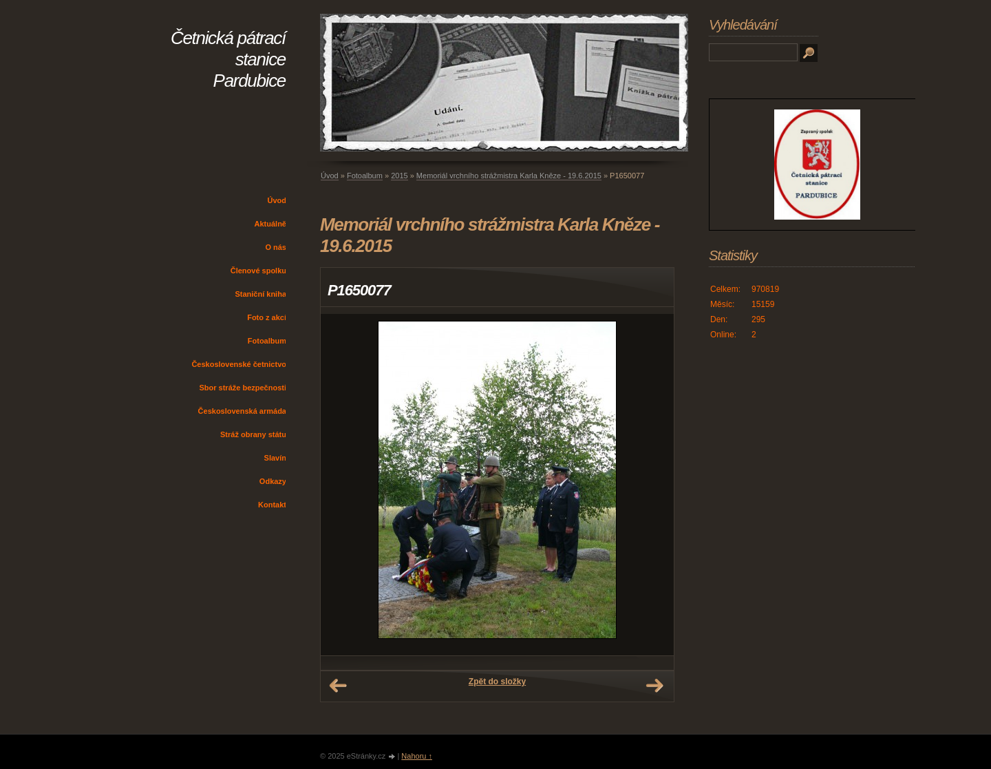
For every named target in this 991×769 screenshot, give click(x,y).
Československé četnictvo (238, 364)
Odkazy (272, 481)
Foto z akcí (266, 317)
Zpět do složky (497, 681)
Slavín (275, 458)
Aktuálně (270, 224)
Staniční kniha (260, 294)
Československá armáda (242, 411)
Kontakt (272, 505)
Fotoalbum (267, 341)
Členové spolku (258, 270)
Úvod (277, 200)
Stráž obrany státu (253, 434)
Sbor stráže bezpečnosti (242, 387)
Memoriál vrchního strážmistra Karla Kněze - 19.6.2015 (508, 175)
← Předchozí (338, 685)
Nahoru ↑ (416, 756)
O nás (275, 247)
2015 (399, 175)
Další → (654, 685)
